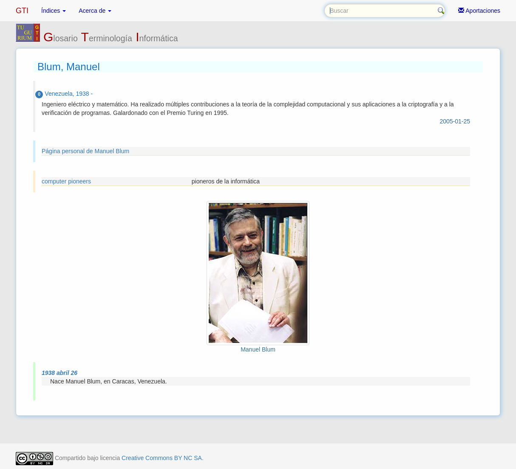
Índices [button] (53, 10)
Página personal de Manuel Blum (85, 151)
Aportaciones (479, 10)
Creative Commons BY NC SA (162, 458)
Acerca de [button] (95, 10)
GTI (22, 10)
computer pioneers (66, 181)
